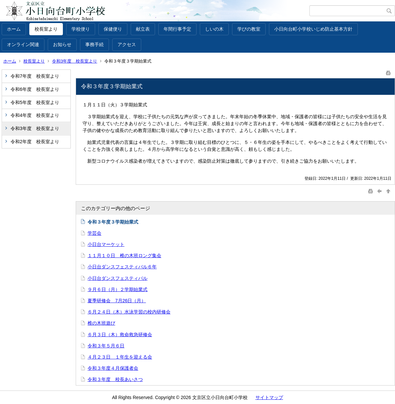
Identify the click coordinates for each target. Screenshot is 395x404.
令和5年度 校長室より (35, 102)
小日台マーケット (106, 244)
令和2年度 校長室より (35, 141)
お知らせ (62, 44)
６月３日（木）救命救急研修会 (120, 334)
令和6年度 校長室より (35, 89)
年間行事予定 (177, 29)
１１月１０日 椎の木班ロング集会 (124, 255)
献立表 (143, 29)
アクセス (127, 44)
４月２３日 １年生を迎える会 (120, 357)
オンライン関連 (23, 44)
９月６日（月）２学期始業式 (117, 289)
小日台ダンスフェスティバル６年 (122, 266)
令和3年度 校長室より (74, 61)
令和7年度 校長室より (35, 76)
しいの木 (214, 29)
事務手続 (94, 44)
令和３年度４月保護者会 (113, 368)
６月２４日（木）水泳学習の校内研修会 (129, 311)
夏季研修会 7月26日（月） (117, 300)
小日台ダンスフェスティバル (117, 278)
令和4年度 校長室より (35, 115)
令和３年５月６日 (106, 345)
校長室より (46, 29)
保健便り (113, 29)
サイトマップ (269, 397)
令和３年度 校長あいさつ (115, 379)
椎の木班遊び (101, 323)
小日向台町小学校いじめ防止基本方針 (313, 29)
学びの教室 (248, 29)
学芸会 (94, 233)
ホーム (14, 29)
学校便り (80, 29)
